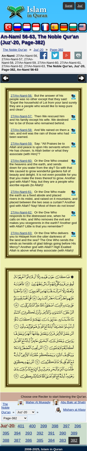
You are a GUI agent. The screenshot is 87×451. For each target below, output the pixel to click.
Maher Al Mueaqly (38, 402)
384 (51, 440)
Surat (68, 5)
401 (21, 426)
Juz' (80, 5)
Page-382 (56, 49)
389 (74, 433)
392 (40, 433)
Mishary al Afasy (74, 409)
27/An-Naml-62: (21, 212)
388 (6, 440)
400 (32, 426)
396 (77, 426)
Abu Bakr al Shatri (73, 402)
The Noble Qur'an (15, 49)
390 (62, 433)
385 (40, 440)
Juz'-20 (39, 49)
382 (74, 440)
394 (17, 433)
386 (28, 440)
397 (66, 426)
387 (17, 440)
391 (51, 433)
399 (43, 426)
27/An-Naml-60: (21, 160)
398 (55, 426)
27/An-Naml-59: (21, 143)
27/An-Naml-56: (21, 95)
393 (28, 433)
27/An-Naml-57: (21, 116)
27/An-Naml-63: (21, 233)
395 (6, 433)
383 (62, 440)
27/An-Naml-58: (21, 130)
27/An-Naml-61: (21, 192)
